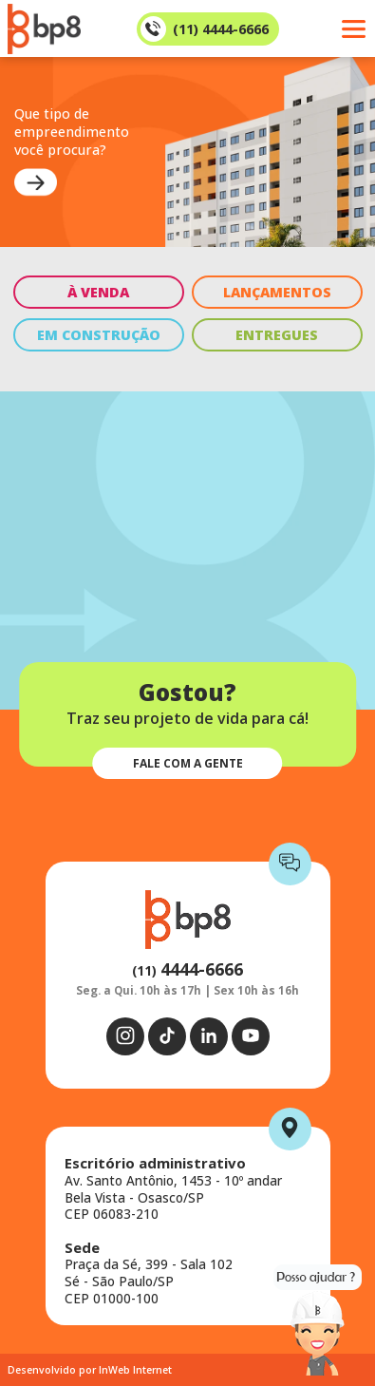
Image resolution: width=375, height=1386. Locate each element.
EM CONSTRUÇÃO (98, 335)
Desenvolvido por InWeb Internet (90, 1370)
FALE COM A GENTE (188, 763)
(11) (187, 970)
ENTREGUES (276, 335)
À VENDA (98, 292)
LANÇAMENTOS (277, 292)
